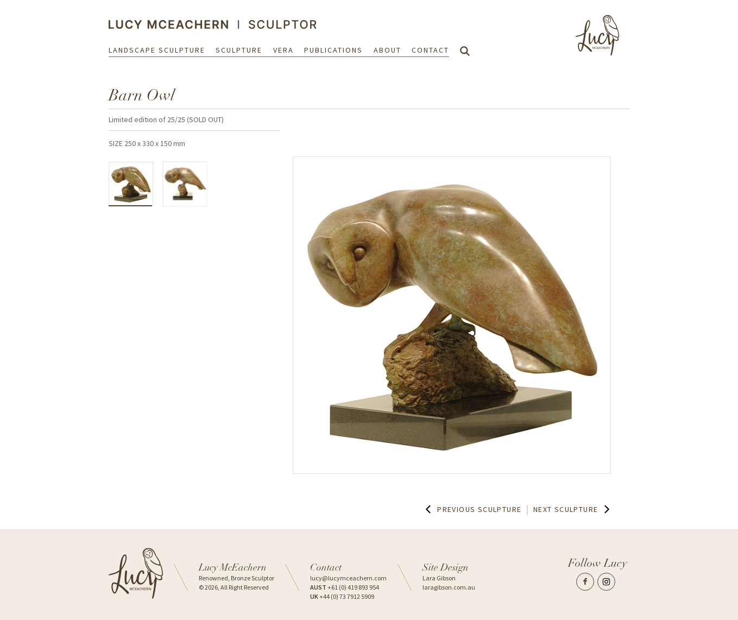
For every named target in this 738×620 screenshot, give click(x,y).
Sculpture (239, 50)
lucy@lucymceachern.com (348, 578)
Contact (430, 50)
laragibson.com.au (448, 587)
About (387, 50)
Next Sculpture (573, 509)
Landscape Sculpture (157, 50)
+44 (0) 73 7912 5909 (342, 596)
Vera (283, 50)
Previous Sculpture (472, 509)
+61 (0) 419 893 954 (344, 587)
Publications (333, 50)
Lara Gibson (439, 578)
